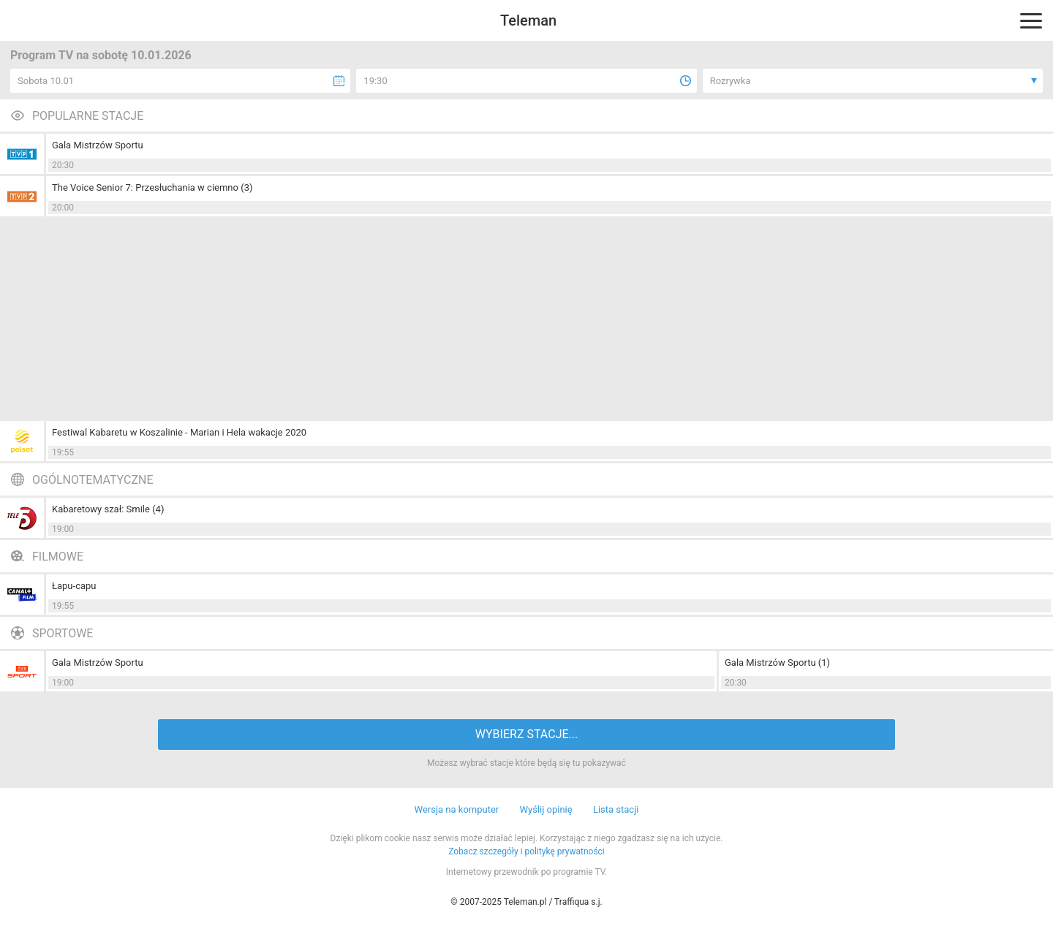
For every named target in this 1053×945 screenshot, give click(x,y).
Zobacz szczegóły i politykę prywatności (526, 851)
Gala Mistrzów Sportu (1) (777, 662)
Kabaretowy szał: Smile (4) (108, 509)
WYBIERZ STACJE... (526, 734)
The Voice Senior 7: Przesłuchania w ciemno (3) (152, 187)
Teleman (528, 20)
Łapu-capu (74, 585)
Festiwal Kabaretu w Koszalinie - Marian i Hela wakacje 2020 (179, 432)
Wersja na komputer (457, 809)
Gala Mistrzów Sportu (97, 145)
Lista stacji (616, 809)
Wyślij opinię (545, 809)
